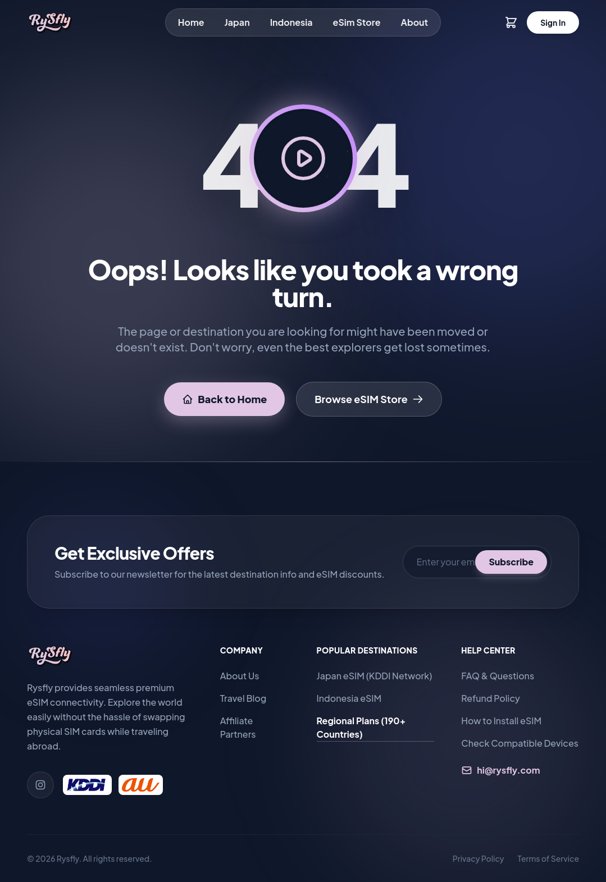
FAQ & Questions (497, 676)
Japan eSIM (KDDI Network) (374, 676)
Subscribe (511, 562)
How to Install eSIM (501, 720)
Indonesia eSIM (349, 698)
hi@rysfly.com (500, 770)
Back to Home (224, 398)
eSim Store (357, 22)
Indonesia (291, 22)
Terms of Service (548, 858)
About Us (239, 676)
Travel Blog (243, 698)
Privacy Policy (478, 858)
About (415, 22)
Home (191, 22)
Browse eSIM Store (369, 398)
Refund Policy (490, 698)
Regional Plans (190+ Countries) (361, 727)
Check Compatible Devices (519, 743)
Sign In (553, 22)
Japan (237, 22)
